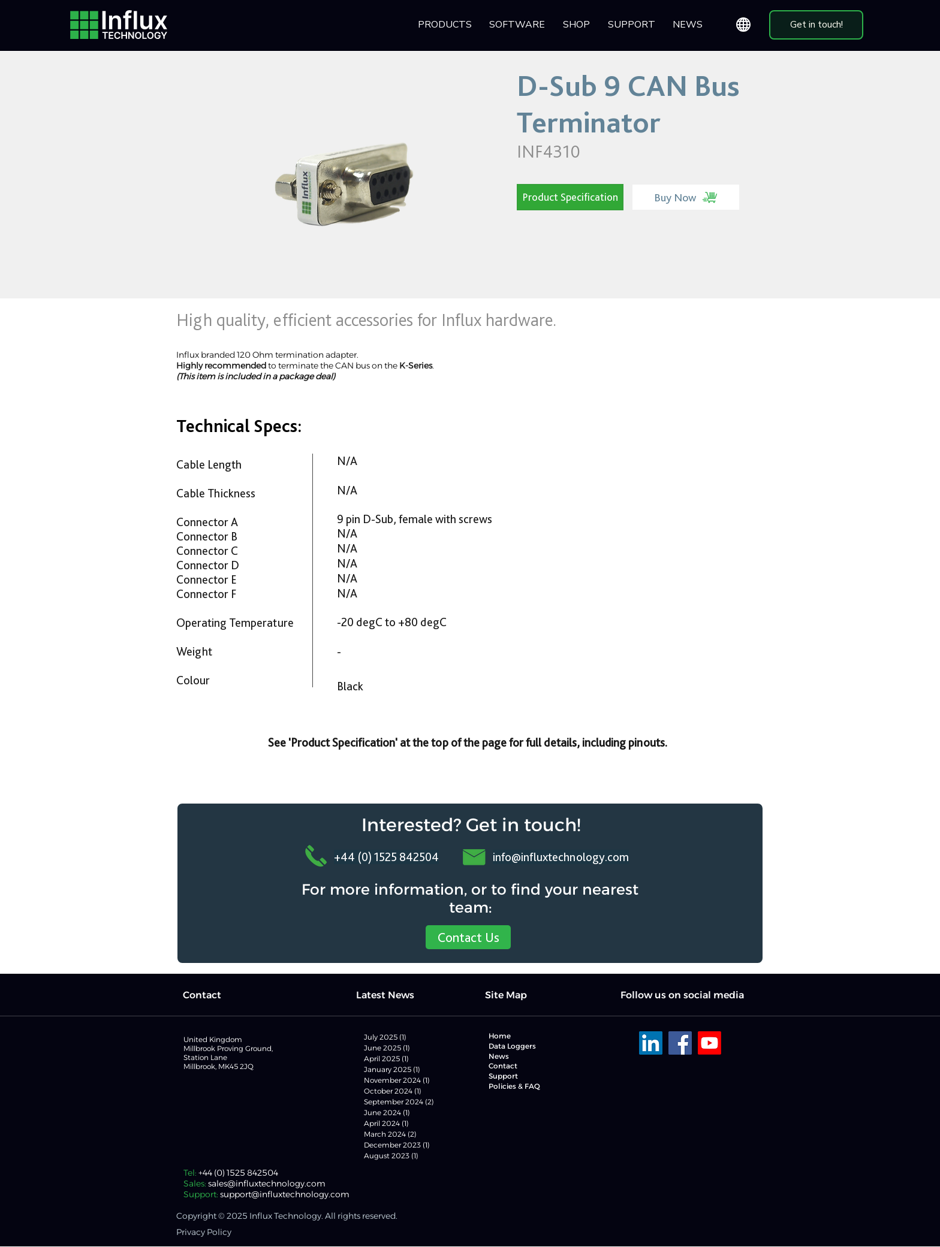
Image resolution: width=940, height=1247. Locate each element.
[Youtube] (709, 1043)
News (499, 1056)
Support (503, 1075)
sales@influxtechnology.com (267, 1183)
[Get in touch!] (816, 25)
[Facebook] (680, 1043)
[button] (517, 24)
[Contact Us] (468, 937)
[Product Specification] (570, 197)
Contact (503, 1065)
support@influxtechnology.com (285, 1194)
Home (500, 1035)
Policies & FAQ (514, 1086)
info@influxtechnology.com (561, 857)
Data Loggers (512, 1045)
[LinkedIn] (650, 1043)
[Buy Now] (685, 197)
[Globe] (743, 24)
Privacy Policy (203, 1232)
